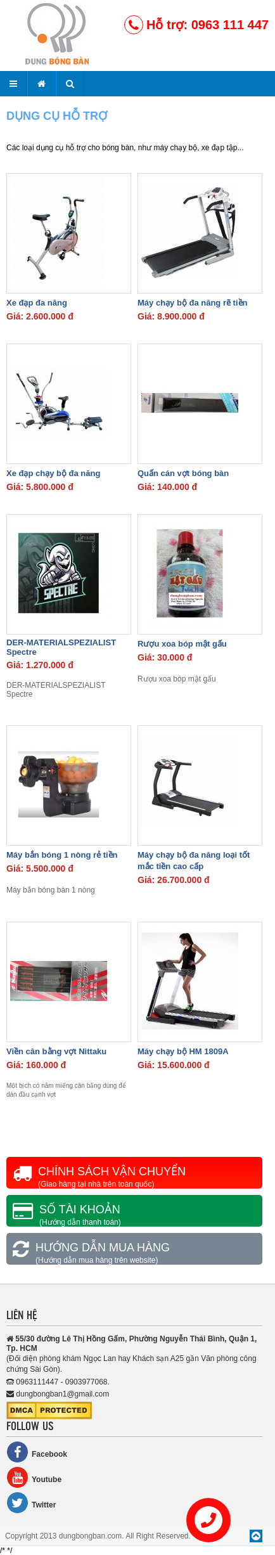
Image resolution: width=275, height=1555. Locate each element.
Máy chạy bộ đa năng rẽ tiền (192, 302)
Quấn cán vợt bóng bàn (183, 473)
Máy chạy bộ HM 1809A (183, 1051)
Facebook (36, 1452)
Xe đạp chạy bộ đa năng (53, 473)
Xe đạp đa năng (36, 302)
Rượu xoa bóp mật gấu (182, 643)
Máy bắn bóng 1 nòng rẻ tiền (62, 855)
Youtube (33, 1477)
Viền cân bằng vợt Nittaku (56, 1051)
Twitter (31, 1503)
